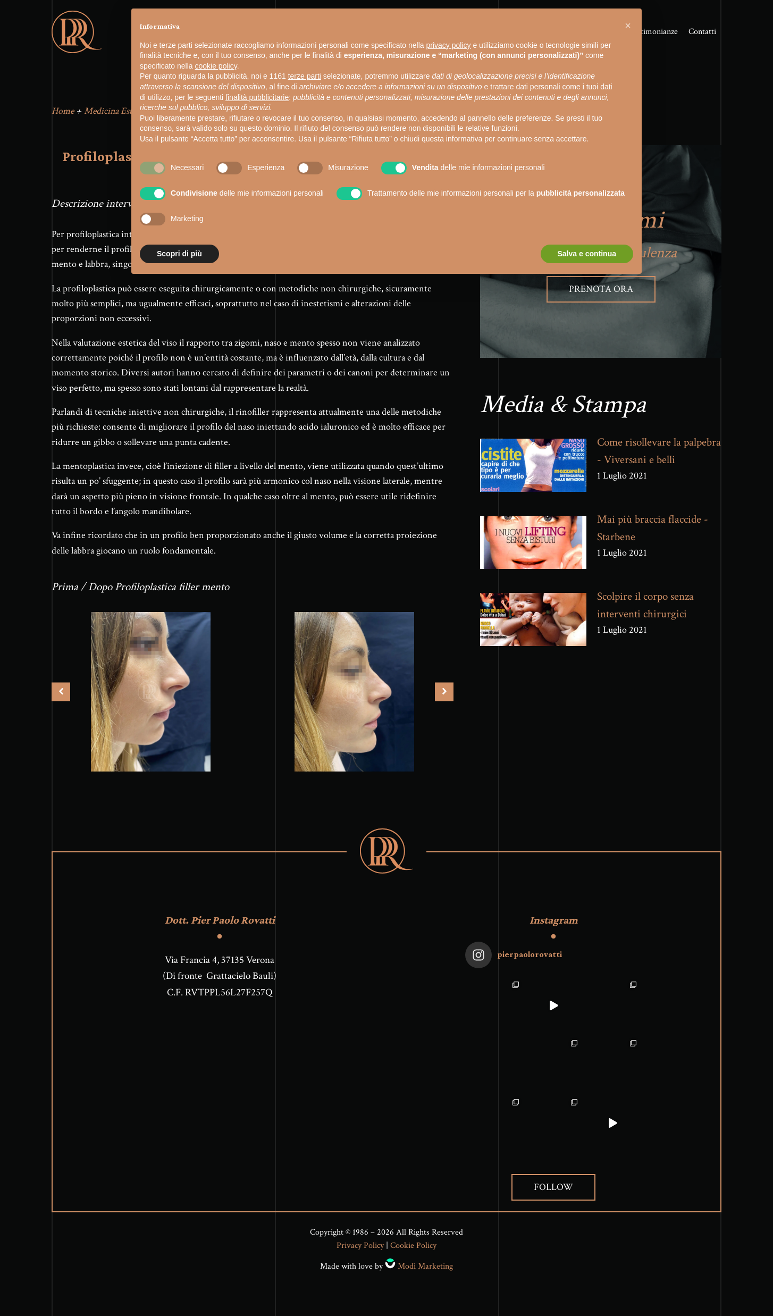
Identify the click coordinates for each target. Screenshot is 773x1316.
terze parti (304, 76)
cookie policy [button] (216, 66)
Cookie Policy (413, 1248)
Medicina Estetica (116, 113)
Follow (553, 1190)
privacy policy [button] (448, 45)
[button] (627, 25)
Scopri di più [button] (179, 253)
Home (63, 113)
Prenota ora (601, 292)
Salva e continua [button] (587, 253)
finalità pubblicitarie (257, 97)
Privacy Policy (360, 1248)
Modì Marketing (425, 1269)
